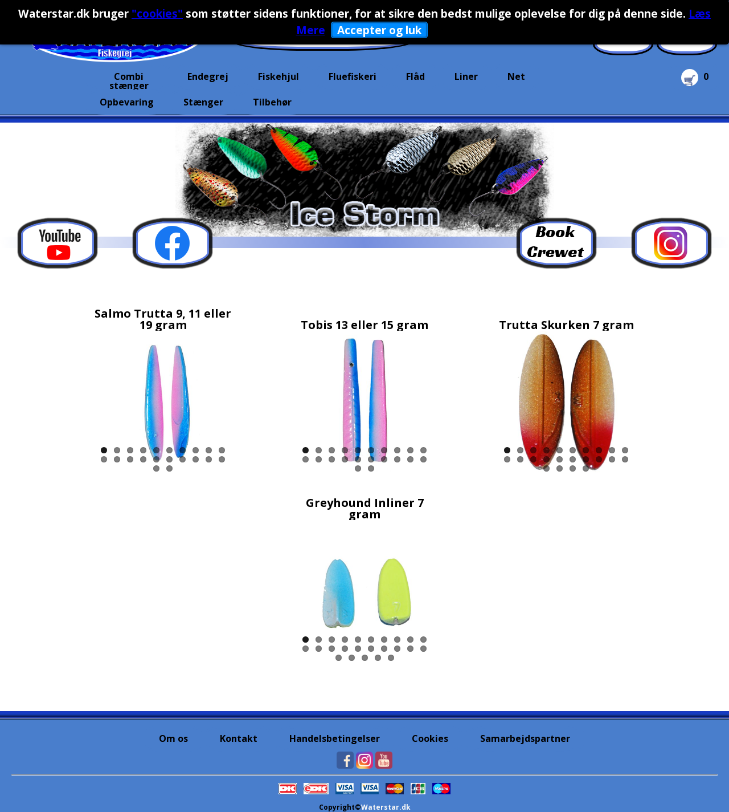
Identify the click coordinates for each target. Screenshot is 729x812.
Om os (173, 738)
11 (104, 459)
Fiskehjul (278, 76)
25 (391, 658)
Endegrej (207, 76)
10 (222, 450)
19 (209, 459)
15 (156, 459)
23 (573, 468)
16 (169, 459)
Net (516, 76)
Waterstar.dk (386, 807)
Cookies (430, 738)
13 (130, 459)
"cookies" (157, 13)
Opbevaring (127, 102)
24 (586, 468)
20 (222, 459)
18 (196, 459)
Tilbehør (272, 102)
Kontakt (238, 738)
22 (169, 468)
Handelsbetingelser (334, 738)
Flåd (415, 76)
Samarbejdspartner (525, 738)
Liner (466, 76)
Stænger (203, 102)
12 (117, 459)
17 (182, 459)
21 (156, 468)
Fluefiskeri (352, 76)
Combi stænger (129, 80)
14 (143, 459)
